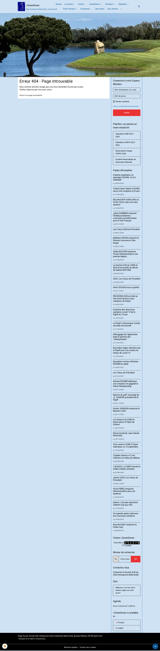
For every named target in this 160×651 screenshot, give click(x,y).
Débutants (122, 4)
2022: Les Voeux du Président (126, 279)
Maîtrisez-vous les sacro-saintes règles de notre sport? (126, 590)
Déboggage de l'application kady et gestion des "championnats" (125, 336)
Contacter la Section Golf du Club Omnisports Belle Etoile (126, 573)
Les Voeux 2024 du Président (126, 229)
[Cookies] (5, 646)
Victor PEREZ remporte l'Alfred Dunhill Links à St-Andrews (124, 491)
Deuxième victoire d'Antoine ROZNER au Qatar (125, 362)
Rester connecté (122, 101)
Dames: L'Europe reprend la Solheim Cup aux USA (125, 503)
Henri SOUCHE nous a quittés (126, 287)
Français (120, 623)
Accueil (59, 4)
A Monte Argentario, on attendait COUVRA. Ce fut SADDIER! (124, 177)
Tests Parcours (69, 9)
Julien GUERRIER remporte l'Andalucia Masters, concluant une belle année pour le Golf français (125, 217)
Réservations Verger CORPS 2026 (123, 152)
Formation (109, 4)
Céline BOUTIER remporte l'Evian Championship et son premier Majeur (125, 254)
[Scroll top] (155, 646)
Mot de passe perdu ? (132, 106)
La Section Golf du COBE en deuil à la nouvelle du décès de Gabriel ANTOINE (125, 267)
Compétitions (94, 4)
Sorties (81, 4)
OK (135, 559)
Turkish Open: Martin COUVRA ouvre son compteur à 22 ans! (126, 189)
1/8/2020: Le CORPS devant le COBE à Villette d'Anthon (126, 467)
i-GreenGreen (40, 639)
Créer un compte (118, 106)
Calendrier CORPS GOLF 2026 (125, 143)
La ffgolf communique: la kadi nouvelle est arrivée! (126, 324)
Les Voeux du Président (124, 373)
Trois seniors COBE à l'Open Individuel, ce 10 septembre (125, 445)
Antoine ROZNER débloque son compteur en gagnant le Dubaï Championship (125, 383)
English (119, 628)
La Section (68, 4)
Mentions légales (70, 648)
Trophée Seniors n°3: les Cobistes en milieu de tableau (126, 456)
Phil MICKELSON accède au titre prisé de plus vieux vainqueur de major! (125, 298)
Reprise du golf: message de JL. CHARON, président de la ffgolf (126, 397)
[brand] (34, 6)
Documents (85, 9)
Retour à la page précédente (30, 95)
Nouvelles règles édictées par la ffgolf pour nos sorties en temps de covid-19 (126, 350)
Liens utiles (99, 9)
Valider (126, 113)
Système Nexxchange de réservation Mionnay (125, 160)
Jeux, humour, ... (113, 9)
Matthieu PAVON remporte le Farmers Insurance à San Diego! (126, 240)
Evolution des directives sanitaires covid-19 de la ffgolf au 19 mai (124, 312)
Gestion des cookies (88, 648)
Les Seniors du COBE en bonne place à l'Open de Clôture (124, 422)
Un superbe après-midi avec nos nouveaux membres (126, 514)
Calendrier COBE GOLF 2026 (124, 135)
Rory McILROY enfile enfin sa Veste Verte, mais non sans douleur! (126, 202)
